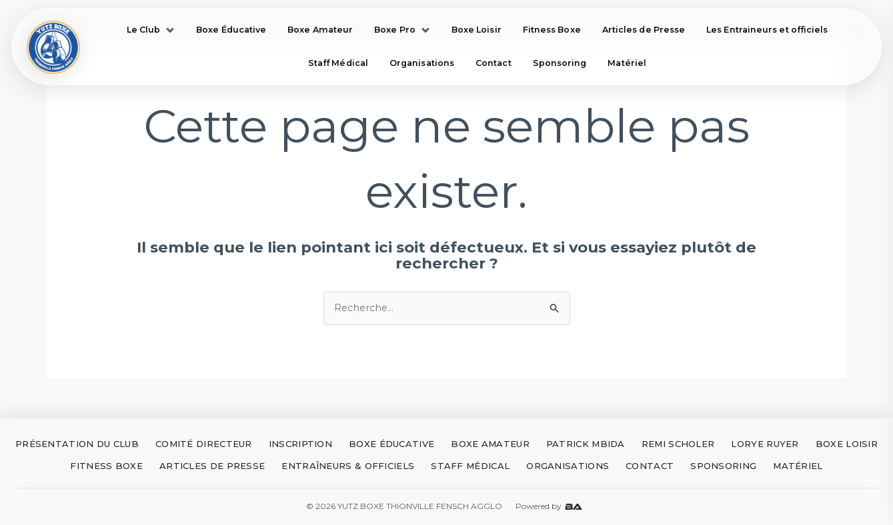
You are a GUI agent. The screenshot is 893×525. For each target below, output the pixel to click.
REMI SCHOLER (678, 444)
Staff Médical (338, 64)
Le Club (151, 30)
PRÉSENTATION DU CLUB (77, 444)
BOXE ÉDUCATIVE (391, 444)
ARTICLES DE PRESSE (212, 466)
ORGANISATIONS (567, 466)
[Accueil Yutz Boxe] (54, 47)
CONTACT (650, 466)
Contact (494, 64)
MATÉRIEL (797, 466)
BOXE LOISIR (847, 444)
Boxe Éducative (231, 30)
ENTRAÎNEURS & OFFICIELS (347, 466)
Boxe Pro (402, 30)
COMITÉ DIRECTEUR (203, 444)
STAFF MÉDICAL (470, 466)
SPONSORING (723, 466)
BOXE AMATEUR (490, 444)
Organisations (421, 64)
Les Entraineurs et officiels (767, 30)
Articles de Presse (643, 30)
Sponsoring (560, 64)
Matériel (627, 64)
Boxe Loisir (477, 30)
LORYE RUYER (764, 444)
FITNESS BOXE (106, 466)
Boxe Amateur (320, 30)
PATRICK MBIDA (585, 444)
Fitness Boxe (552, 30)
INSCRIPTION (300, 444)
